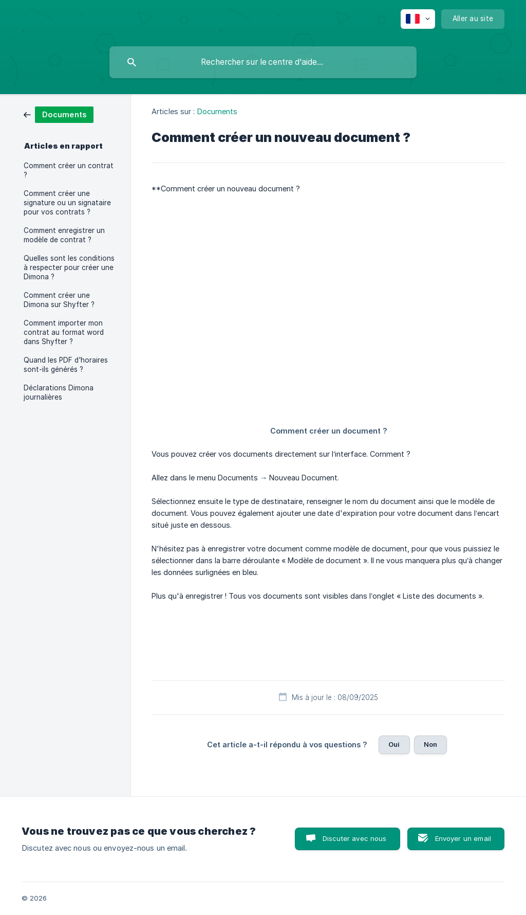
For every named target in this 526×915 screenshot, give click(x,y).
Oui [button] (394, 744)
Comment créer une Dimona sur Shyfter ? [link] (59, 300)
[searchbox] (263, 62)
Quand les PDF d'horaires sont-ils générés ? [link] (66, 364)
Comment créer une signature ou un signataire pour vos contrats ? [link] (67, 202)
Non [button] (430, 744)
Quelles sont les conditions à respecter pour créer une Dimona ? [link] (69, 267)
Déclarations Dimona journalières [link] (58, 392)
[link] (58, 114)
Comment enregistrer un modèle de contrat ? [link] (64, 235)
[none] (418, 19)
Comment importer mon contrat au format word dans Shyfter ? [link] (64, 332)
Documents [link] (217, 111)
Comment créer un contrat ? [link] (69, 170)
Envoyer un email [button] (463, 838)
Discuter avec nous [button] (355, 838)
